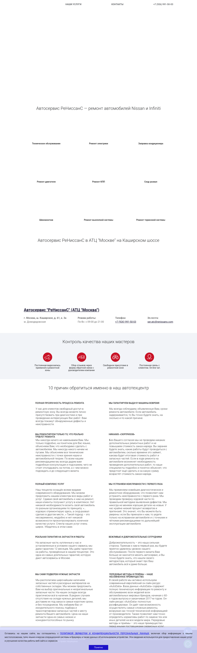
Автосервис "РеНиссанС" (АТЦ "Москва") (61, 310)
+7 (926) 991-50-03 (163, 4)
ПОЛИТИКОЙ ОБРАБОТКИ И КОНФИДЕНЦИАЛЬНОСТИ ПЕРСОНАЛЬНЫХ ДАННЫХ (104, 633)
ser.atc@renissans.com (160, 321)
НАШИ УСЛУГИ (73, 4)
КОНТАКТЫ (117, 4)
